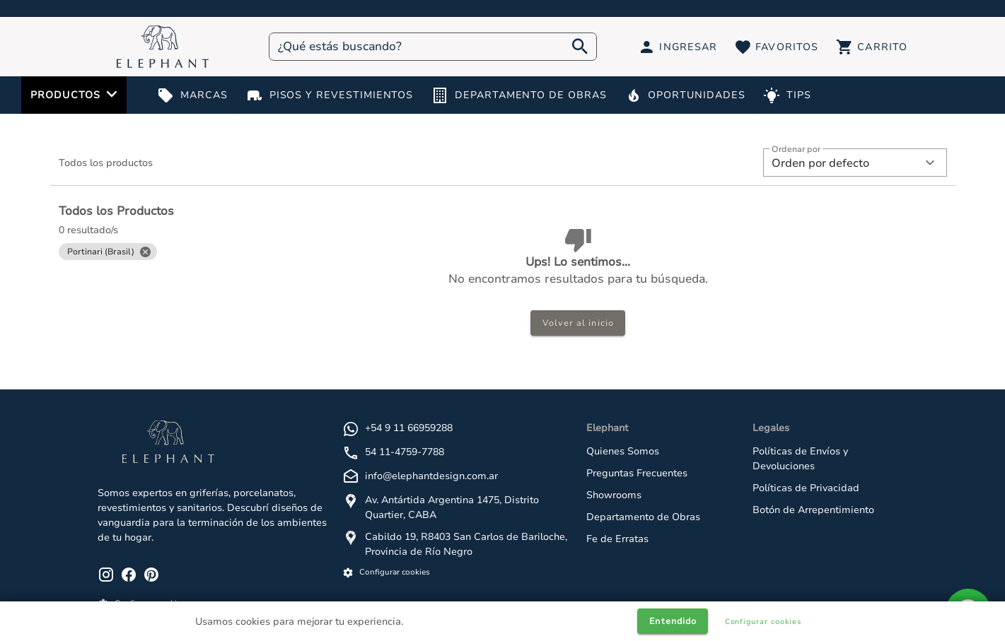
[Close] (145, 251)
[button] (855, 162)
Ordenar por (796, 149)
